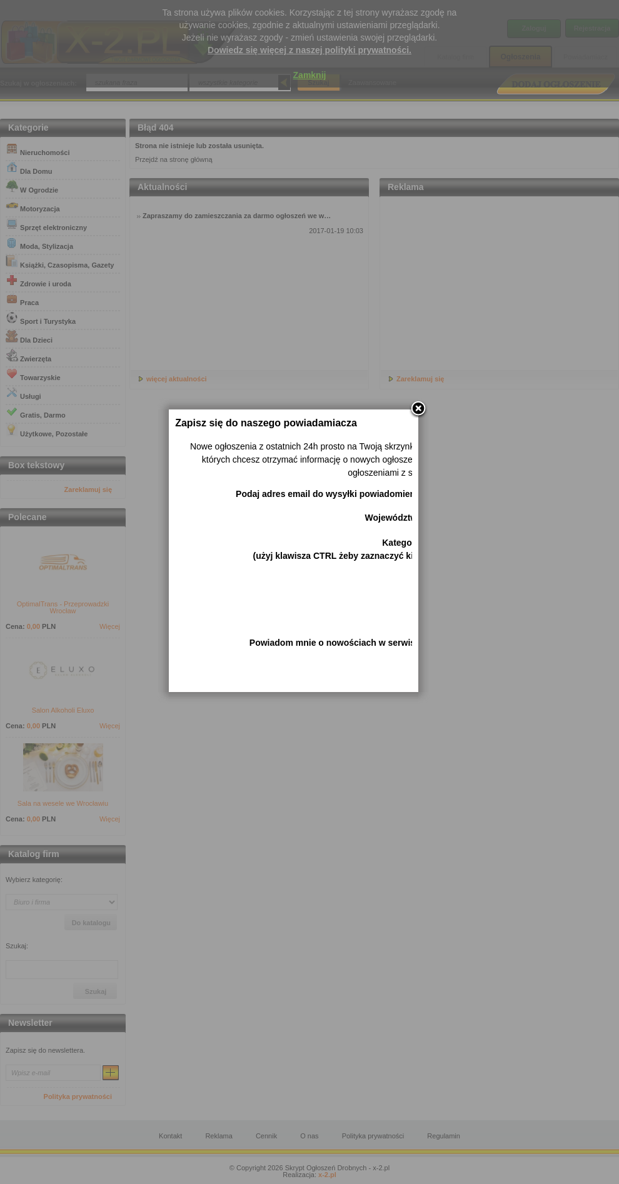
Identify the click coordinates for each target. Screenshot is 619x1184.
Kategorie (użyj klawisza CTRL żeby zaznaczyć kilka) (356, 590)
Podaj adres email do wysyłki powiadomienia (347, 535)
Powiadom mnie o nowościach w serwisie (354, 684)
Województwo (412, 559)
